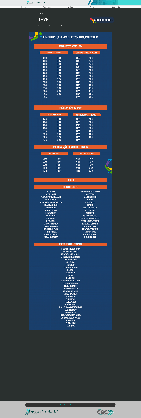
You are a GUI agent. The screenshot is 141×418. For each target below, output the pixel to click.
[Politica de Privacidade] (70, 405)
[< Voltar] (44, 13)
